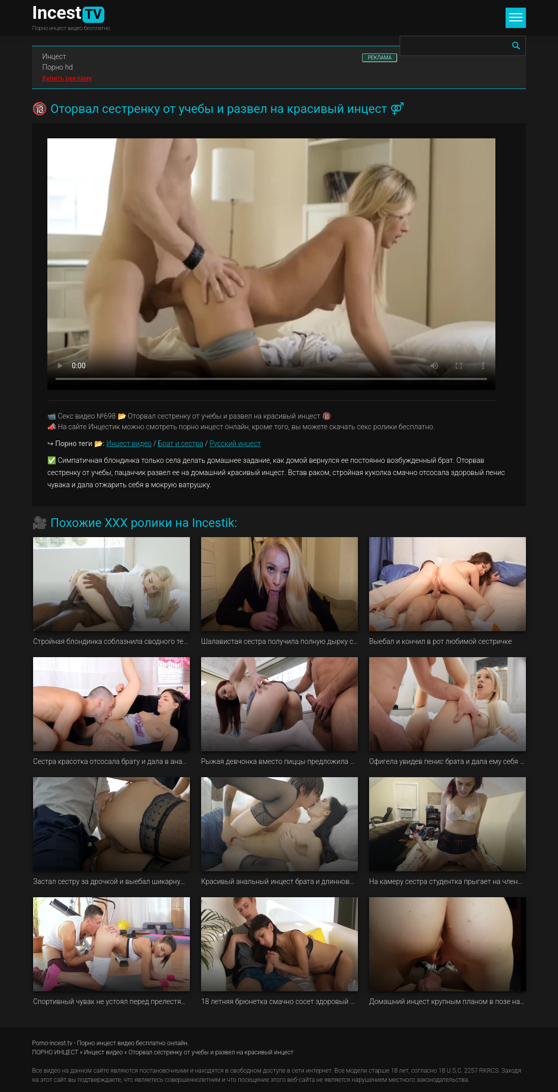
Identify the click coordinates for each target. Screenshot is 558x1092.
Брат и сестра (180, 443)
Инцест (54, 56)
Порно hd (57, 67)
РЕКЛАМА (380, 58)
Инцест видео (129, 443)
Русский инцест (235, 443)
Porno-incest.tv (52, 1043)
